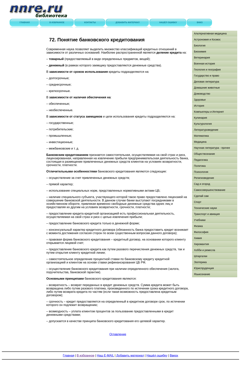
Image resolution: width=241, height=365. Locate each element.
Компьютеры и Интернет (209, 111)
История (199, 105)
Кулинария (200, 117)
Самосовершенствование (209, 189)
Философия (201, 232)
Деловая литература (206, 81)
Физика (198, 226)
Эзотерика (200, 262)
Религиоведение (204, 177)
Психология (201, 171)
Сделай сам (201, 195)
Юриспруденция (204, 268)
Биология (199, 45)
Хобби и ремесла (204, 250)
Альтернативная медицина (210, 33)
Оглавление (117, 334)
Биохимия (200, 51)
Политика (200, 165)
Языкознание (202, 274)
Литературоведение (206, 129)
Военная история (204, 63)
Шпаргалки (200, 256)
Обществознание (204, 153)
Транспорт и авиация (207, 214)
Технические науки (205, 207)
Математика (201, 135)
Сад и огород (202, 183)
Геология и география (207, 69)
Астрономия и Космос (207, 39)
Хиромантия (201, 244)
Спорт (197, 201)
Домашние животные (207, 87)
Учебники (199, 220)
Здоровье (200, 99)
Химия (198, 238)
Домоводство (202, 93)
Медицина (200, 141)
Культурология (203, 123)
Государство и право (206, 75)
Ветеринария (202, 57)
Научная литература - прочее (212, 147)
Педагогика (201, 159)
